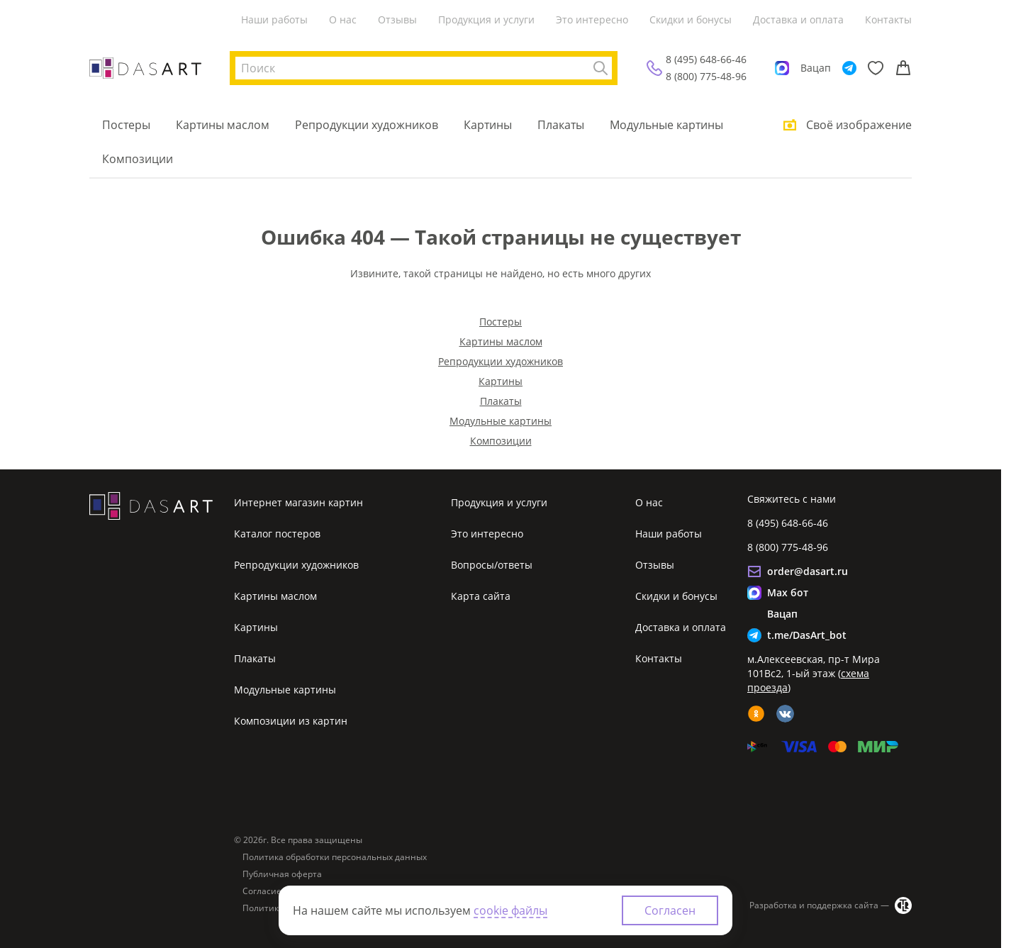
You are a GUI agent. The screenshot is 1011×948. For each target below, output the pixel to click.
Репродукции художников (366, 125)
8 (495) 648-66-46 (706, 59)
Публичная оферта (282, 874)
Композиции (137, 159)
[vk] (785, 714)
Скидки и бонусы (690, 19)
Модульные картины (666, 125)
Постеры (126, 125)
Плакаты (560, 125)
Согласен (670, 910)
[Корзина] (903, 68)
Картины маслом (222, 125)
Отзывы (397, 19)
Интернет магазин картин (298, 502)
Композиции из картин (290, 720)
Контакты (888, 19)
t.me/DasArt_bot (807, 635)
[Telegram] (849, 68)
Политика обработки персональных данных (334, 857)
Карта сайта (480, 596)
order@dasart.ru (807, 571)
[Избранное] (875, 68)
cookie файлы (510, 910)
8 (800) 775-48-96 (706, 76)
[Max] (782, 68)
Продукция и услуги (486, 19)
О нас (343, 19)
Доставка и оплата (798, 19)
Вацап (815, 67)
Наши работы (274, 19)
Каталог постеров (277, 533)
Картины (488, 125)
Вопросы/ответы (491, 564)
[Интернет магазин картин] (145, 68)
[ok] (756, 714)
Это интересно (592, 19)
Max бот (787, 592)
